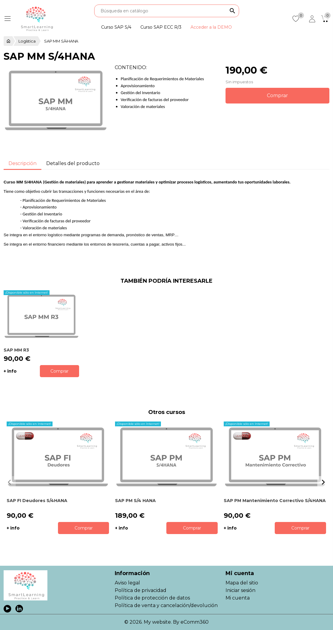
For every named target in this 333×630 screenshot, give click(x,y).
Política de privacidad (140, 590)
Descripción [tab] (22, 163)
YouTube (7, 608)
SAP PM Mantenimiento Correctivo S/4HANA (275, 500)
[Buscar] (166, 11)
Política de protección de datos (152, 598)
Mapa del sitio (242, 583)
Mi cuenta (238, 598)
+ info (10, 371)
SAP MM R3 (16, 350)
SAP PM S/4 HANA (135, 500)
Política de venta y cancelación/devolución (166, 605)
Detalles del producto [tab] (73, 163)
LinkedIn (19, 608)
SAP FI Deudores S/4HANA (37, 500)
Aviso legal (127, 583)
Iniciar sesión (240, 590)
